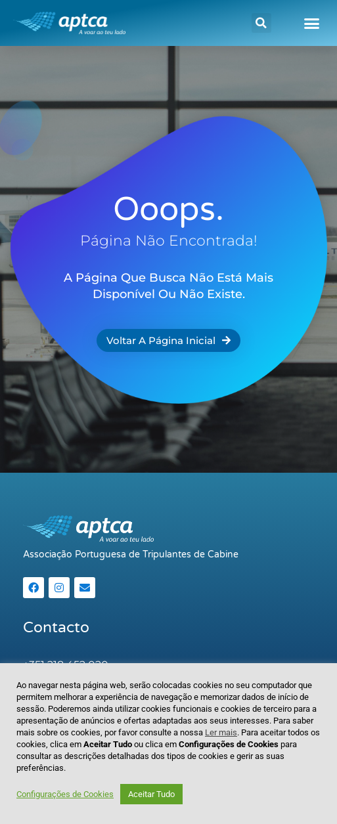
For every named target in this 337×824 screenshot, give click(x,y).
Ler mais (221, 732)
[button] (261, 23)
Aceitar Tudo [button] (151, 794)
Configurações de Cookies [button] (65, 794)
